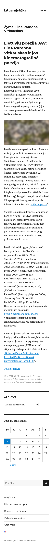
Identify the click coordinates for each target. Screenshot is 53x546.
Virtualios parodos (14, 518)
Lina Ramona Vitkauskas (22, 382)
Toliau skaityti (12, 368)
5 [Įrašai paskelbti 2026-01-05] (7, 441)
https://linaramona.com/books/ (21, 313)
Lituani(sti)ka (15, 10)
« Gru (13, 465)
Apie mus (9, 525)
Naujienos (9, 497)
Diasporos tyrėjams (15, 511)
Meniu (43, 10)
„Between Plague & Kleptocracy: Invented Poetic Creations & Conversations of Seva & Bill (21, 357)
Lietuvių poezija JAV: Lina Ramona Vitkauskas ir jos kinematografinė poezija (25, 53)
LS (5, 376)
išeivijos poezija (22, 379)
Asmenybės (26, 376)
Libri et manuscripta (15, 504)
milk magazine (39, 204)
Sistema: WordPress (27, 540)
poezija (38, 382)
